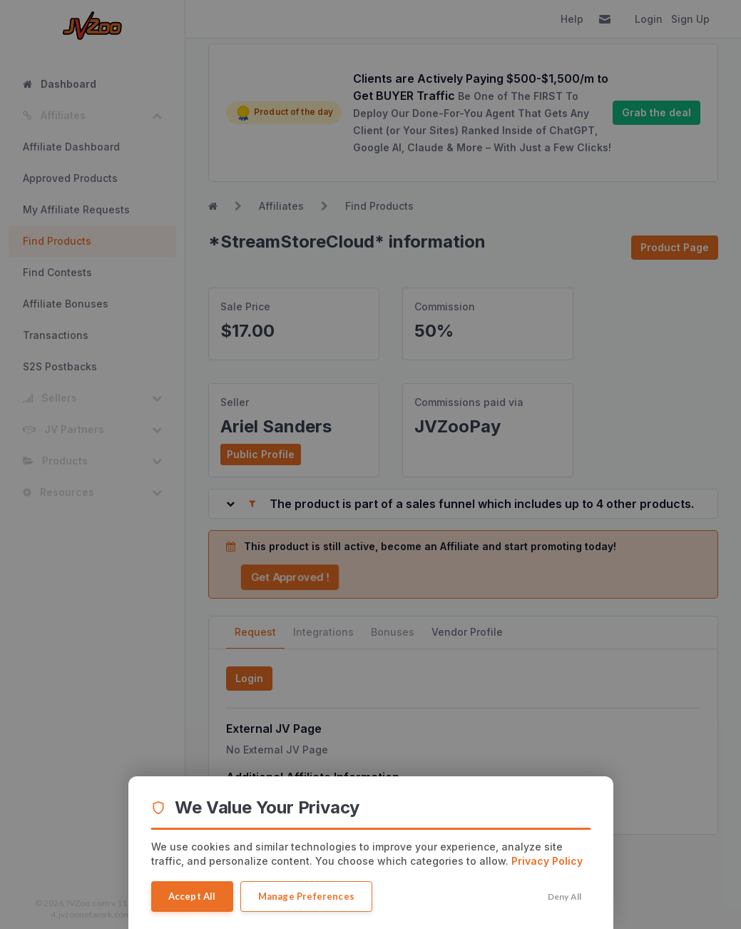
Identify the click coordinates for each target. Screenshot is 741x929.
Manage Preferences (306, 896)
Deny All (565, 896)
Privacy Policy (547, 861)
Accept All (192, 896)
